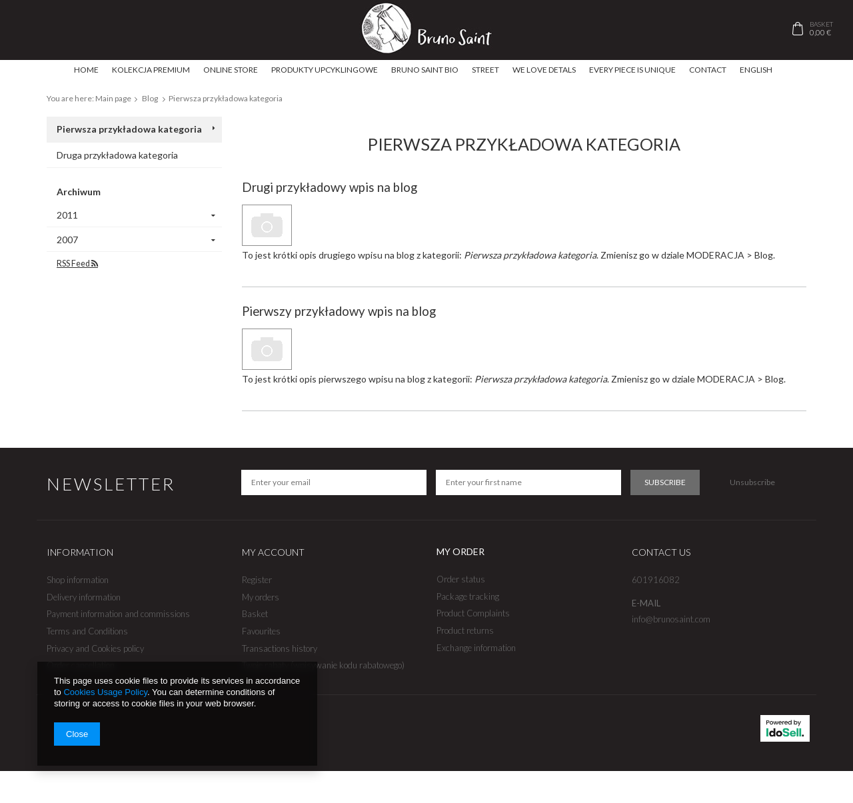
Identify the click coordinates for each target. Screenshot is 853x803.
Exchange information (476, 648)
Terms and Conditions (87, 631)
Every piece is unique (632, 70)
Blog (150, 98)
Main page (113, 98)
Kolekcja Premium (151, 70)
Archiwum (79, 191)
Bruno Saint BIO (424, 70)
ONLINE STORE (230, 70)
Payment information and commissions (118, 614)
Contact (707, 70)
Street (485, 70)
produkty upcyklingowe (324, 70)
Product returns (465, 631)
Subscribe (665, 482)
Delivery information (84, 597)
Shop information (78, 580)
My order (460, 551)
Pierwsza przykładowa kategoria (129, 129)
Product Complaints (473, 613)
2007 (67, 239)
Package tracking (467, 597)
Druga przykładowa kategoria (117, 155)
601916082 (656, 580)
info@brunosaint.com (671, 619)
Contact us (661, 552)
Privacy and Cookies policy (95, 649)
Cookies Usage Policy (105, 692)
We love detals (544, 70)
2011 (67, 215)
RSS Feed (77, 264)
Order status (460, 579)
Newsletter (111, 483)
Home (86, 70)
